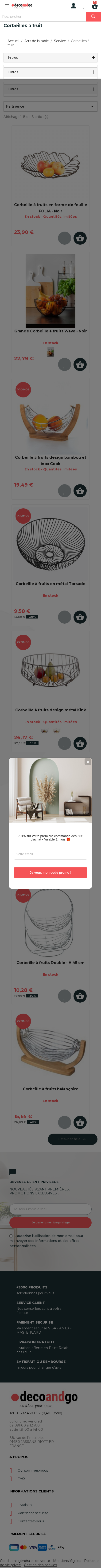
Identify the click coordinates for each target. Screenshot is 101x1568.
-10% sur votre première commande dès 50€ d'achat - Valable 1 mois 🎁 (50, 798)
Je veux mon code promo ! (50, 833)
